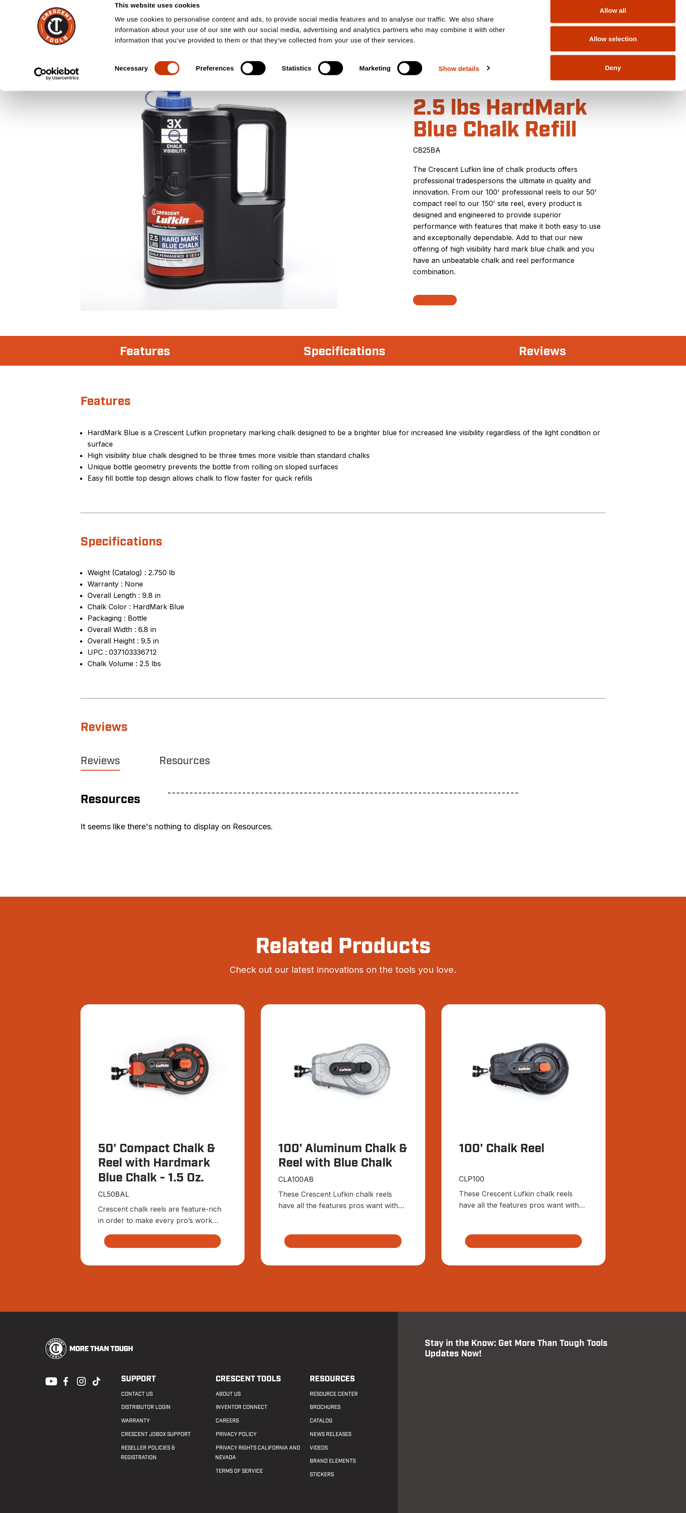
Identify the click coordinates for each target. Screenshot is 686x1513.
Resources (184, 761)
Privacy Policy (235, 1434)
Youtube (49, 1380)
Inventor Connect (241, 1407)
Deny (613, 80)
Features (145, 352)
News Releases (330, 1434)
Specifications (344, 352)
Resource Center (334, 1394)
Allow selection (613, 52)
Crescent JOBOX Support (155, 1434)
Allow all (613, 23)
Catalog (321, 1421)
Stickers (322, 1475)
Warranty (135, 1421)
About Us (227, 1394)
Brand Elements (333, 1461)
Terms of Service (238, 1471)
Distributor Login (145, 1407)
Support (138, 1379)
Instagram (80, 1380)
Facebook (64, 1380)
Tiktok (96, 1380)
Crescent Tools (247, 1379)
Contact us (136, 1394)
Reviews (542, 352)
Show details (459, 81)
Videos (319, 1447)
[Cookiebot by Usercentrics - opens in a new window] (56, 86)
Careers (226, 1421)
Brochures (325, 1407)
